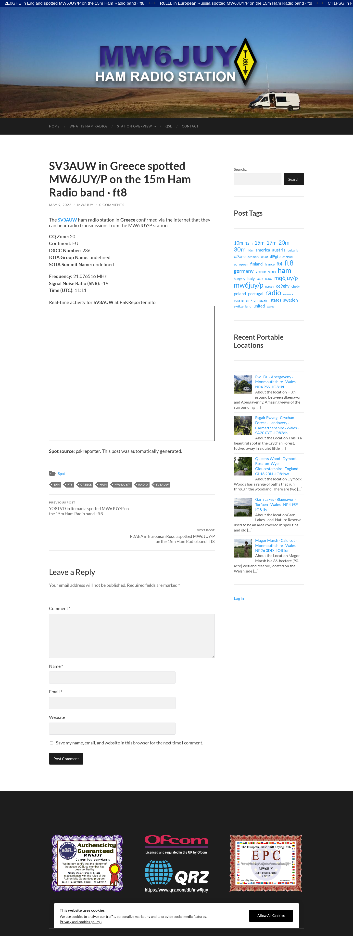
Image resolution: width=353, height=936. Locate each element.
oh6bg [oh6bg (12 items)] (295, 286)
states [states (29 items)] (275, 300)
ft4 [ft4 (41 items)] (279, 263)
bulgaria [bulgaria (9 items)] (293, 250)
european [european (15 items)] (241, 264)
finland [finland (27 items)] (256, 263)
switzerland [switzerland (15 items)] (243, 306)
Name (56, 643)
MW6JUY (85, 205)
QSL (168, 126)
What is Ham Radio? (88, 126)
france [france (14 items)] (270, 264)
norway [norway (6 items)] (269, 286)
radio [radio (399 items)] (273, 292)
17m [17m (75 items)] (271, 243)
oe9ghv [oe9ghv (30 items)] (283, 286)
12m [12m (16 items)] (248, 243)
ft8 (70, 484)
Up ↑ (300, 914)
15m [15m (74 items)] (259, 243)
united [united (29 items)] (259, 305)
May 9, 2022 (60, 205)
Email (55, 669)
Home (54, 126)
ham (103, 484)
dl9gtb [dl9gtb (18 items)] (275, 256)
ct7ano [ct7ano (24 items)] (240, 256)
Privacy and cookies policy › (80, 922)
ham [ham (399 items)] (284, 270)
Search (294, 179)
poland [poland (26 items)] (240, 293)
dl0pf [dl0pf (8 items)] (264, 256)
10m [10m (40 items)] (238, 243)
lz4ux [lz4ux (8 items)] (268, 278)
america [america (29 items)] (262, 249)
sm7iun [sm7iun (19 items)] (251, 300)
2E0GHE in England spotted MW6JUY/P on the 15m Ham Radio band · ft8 (77, 3)
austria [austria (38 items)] (279, 249)
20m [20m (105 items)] (284, 242)
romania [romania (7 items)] (288, 294)
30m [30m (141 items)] (240, 249)
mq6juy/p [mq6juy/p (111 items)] (286, 278)
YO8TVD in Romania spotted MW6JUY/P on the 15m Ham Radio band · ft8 (89, 508)
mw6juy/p (122, 484)
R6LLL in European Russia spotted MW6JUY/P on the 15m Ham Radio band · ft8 (245, 3)
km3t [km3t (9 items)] (260, 279)
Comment (60, 585)
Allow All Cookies (271, 916)
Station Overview (134, 126)
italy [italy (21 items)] (251, 278)
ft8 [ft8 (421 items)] (289, 263)
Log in (239, 598)
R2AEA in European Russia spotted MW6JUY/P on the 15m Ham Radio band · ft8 (174, 511)
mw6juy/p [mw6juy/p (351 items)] (248, 285)
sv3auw (162, 484)
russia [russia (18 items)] (239, 300)
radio (143, 484)
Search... (240, 169)
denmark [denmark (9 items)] (253, 257)
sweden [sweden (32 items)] (290, 300)
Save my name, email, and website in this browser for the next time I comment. (129, 720)
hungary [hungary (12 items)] (239, 279)
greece (86, 484)
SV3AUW (68, 220)
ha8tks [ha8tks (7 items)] (272, 271)
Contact (190, 126)
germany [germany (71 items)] (244, 271)
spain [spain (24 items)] (263, 300)
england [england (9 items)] (287, 257)
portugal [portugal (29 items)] (255, 293)
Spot (61, 473)
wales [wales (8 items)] (270, 306)
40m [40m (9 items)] (250, 250)
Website (57, 694)
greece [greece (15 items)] (261, 271)
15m (56, 484)
